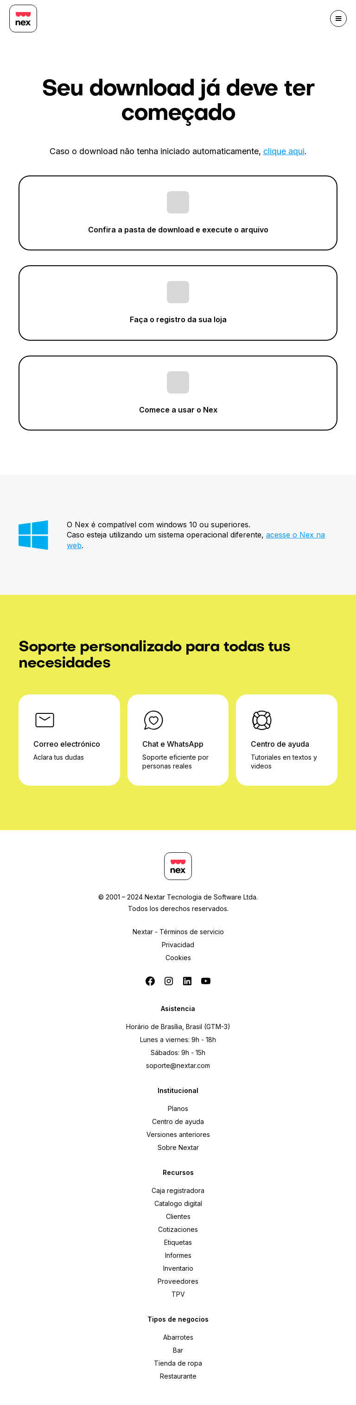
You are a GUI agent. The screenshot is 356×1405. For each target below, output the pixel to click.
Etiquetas (178, 1242)
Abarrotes (178, 1337)
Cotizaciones (178, 1229)
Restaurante (178, 1376)
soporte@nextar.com (178, 1065)
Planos (178, 1108)
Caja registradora (178, 1190)
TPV (178, 1294)
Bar (178, 1350)
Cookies (178, 958)
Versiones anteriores (178, 1134)
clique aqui (284, 151)
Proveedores (178, 1281)
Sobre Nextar (178, 1147)
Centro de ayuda (178, 1121)
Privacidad (178, 945)
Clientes (178, 1216)
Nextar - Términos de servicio (178, 932)
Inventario (178, 1268)
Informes (178, 1255)
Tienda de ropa (178, 1363)
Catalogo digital (178, 1203)
